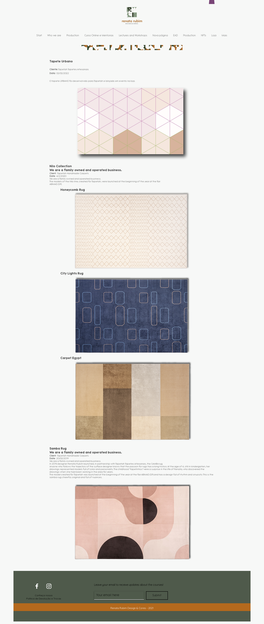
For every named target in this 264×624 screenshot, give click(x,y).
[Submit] (157, 595)
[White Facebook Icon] (36, 586)
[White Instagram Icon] (48, 586)
